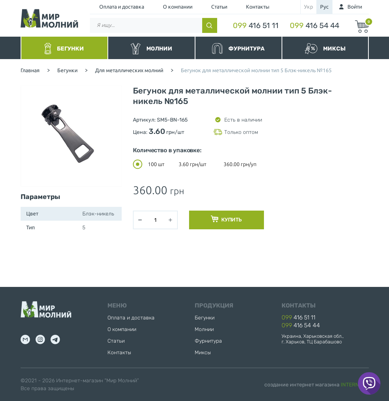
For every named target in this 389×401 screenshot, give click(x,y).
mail (25, 339)
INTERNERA (355, 385)
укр (308, 7)
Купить (226, 219)
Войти (354, 7)
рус (324, 7)
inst (40, 339)
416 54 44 (314, 25)
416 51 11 (256, 25)
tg (55, 339)
